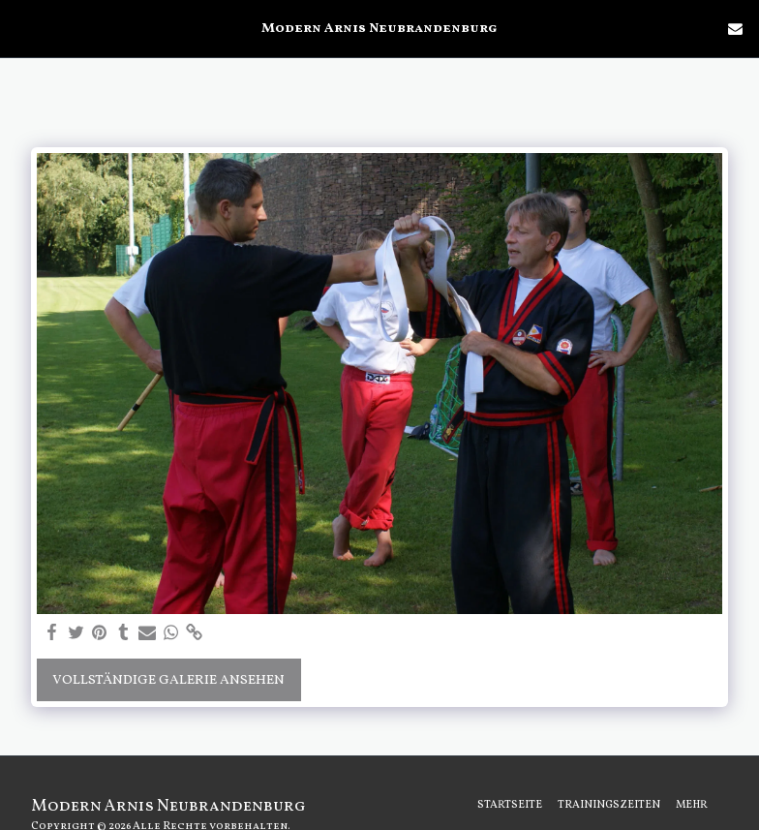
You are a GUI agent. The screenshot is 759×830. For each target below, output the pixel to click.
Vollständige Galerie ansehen (168, 680)
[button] (21, 28)
